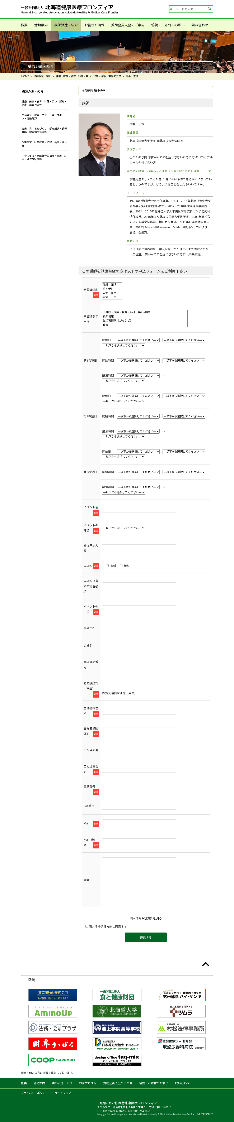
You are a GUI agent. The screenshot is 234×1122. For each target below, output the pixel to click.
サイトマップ (63, 1093)
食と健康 (144, 316)
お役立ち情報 (94, 25)
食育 (144, 325)
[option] (117, 52)
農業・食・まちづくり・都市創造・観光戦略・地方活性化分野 (44, 130)
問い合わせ (199, 25)
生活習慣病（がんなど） (144, 320)
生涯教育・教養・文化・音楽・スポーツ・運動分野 (43, 116)
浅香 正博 (112, 285)
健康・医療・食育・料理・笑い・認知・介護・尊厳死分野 (44, 103)
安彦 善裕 (112, 293)
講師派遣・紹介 (66, 25)
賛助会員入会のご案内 (128, 25)
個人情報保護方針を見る (146, 918)
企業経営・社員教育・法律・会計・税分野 (44, 143)
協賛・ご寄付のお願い (168, 25)
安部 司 (112, 297)
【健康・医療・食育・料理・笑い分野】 (144, 312)
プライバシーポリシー (34, 1093)
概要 (24, 25)
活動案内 (41, 25)
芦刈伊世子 (112, 289)
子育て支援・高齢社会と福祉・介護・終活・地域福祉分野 (44, 157)
